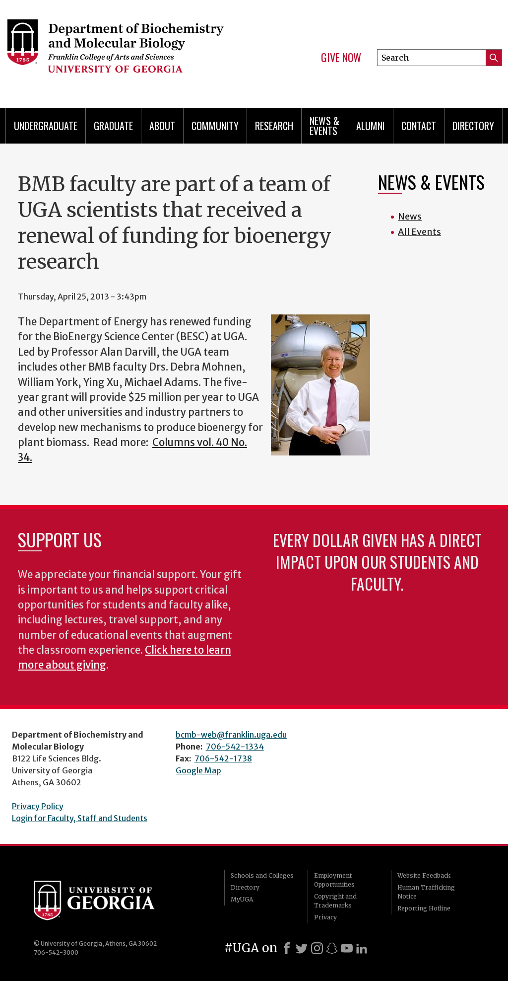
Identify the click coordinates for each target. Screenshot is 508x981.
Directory (473, 125)
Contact (418, 125)
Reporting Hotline (423, 908)
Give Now (341, 57)
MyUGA (242, 899)
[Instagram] (317, 948)
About (162, 125)
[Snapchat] (332, 948)
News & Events (324, 125)
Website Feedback (423, 875)
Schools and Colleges (262, 875)
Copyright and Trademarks (335, 901)
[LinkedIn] (362, 948)
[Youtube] (347, 948)
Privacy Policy (38, 806)
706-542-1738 (223, 758)
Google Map (198, 770)
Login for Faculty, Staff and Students (79, 818)
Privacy (325, 917)
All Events (419, 231)
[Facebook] (287, 948)
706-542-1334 (235, 747)
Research (274, 125)
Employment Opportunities (334, 880)
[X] (302, 948)
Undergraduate (45, 125)
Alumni (370, 125)
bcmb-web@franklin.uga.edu (231, 735)
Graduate (113, 125)
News (410, 216)
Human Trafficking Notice (426, 892)
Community (215, 125)
